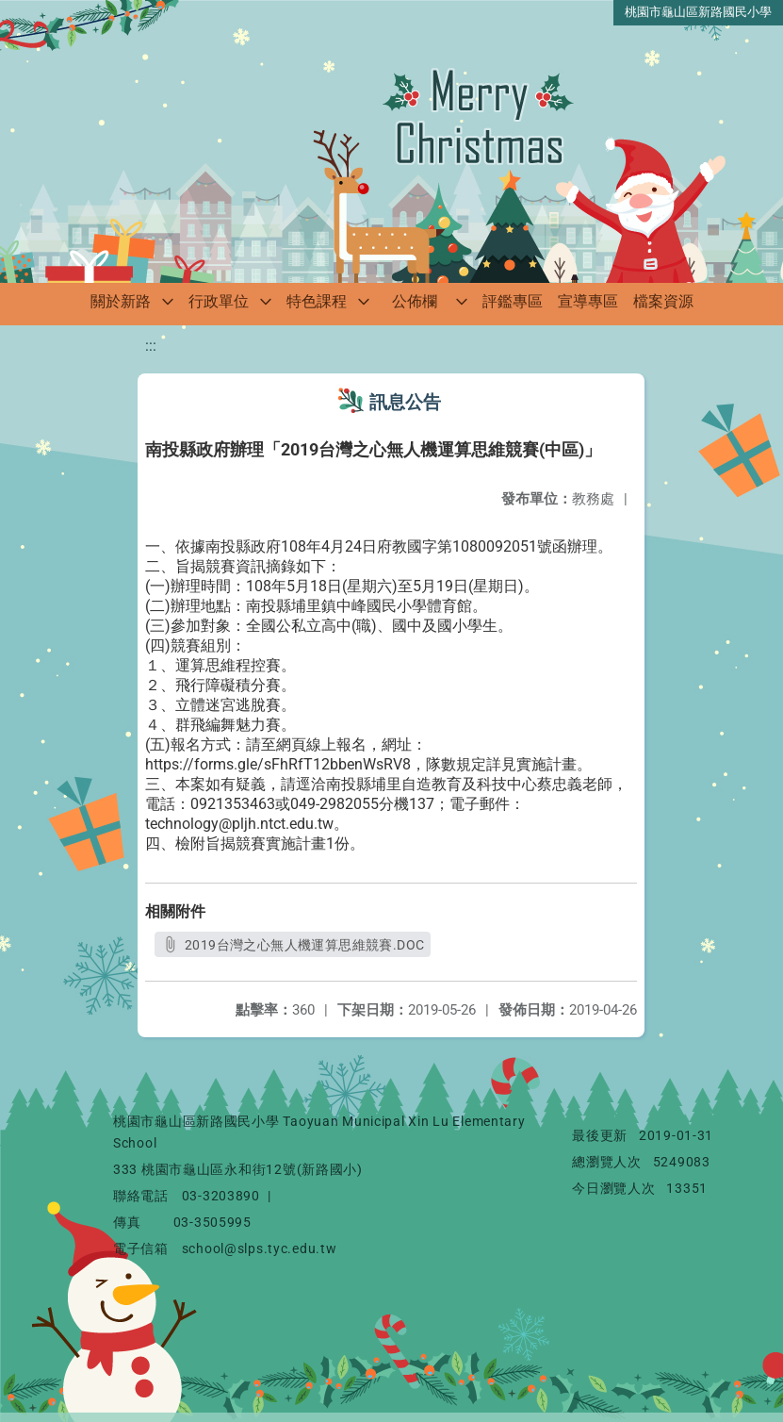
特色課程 (316, 301)
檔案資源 (663, 301)
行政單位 (218, 301)
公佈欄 (414, 301)
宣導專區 (588, 301)
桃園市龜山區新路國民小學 (698, 12)
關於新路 (120, 301)
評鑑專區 (512, 301)
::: (150, 346)
